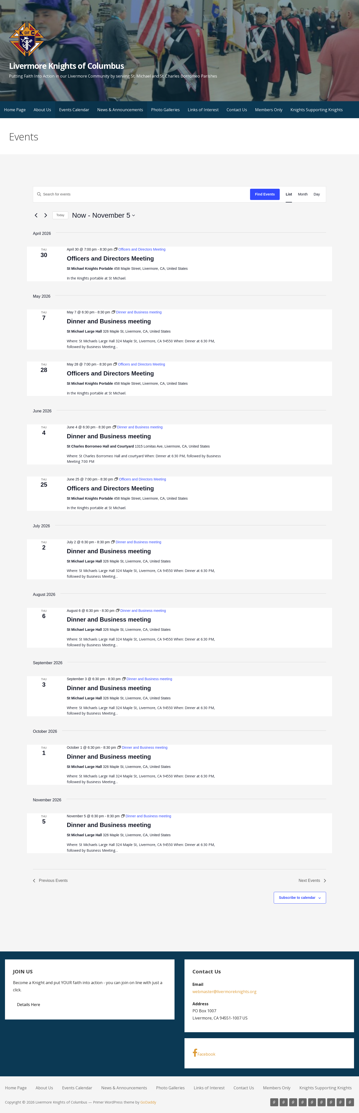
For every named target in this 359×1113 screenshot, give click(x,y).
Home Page (15, 109)
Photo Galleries (165, 109)
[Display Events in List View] (289, 194)
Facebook (203, 1053)
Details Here (28, 1004)
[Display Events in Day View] (317, 194)
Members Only (268, 109)
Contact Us (237, 109)
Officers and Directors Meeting (110, 258)
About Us (42, 109)
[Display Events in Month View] (303, 194)
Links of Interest (203, 109)
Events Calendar (74, 109)
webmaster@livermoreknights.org (224, 991)
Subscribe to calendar (297, 898)
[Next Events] (46, 215)
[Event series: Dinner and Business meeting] (137, 312)
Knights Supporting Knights (316, 109)
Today (60, 215)
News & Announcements (120, 109)
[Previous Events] (36, 215)
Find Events (265, 194)
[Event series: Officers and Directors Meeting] (140, 249)
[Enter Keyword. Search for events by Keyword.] (141, 194)
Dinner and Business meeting (109, 321)
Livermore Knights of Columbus (66, 65)
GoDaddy (148, 1102)
